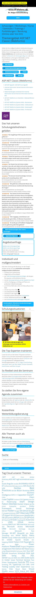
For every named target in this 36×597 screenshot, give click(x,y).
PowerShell (15, 546)
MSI (27, 533)
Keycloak (7, 520)
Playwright (28, 542)
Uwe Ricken (5, 364)
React (27, 548)
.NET (4, 477)
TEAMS (13, 560)
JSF (25, 517)
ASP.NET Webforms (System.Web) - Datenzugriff (18, 107)
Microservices (22, 524)
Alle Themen (8, 64)
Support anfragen (10, 450)
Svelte (27, 557)
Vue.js (22, 571)
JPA (18, 518)
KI (11, 519)
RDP (23, 549)
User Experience (23, 566)
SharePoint (13, 553)
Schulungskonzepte (16, 376)
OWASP (11, 542)
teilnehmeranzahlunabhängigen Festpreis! (18, 299)
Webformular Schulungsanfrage (11, 246)
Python (18, 548)
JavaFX (22, 515)
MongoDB (20, 533)
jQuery (22, 518)
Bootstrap (26, 490)
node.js (24, 537)
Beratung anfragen (24, 446)
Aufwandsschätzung (10, 486)
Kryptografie (21, 520)
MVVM (18, 535)
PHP (21, 542)
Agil (17, 479)
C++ (15, 495)
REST (24, 551)
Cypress (25, 499)
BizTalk (14, 491)
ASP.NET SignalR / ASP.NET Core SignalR (16, 85)
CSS (20, 499)
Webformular (5, 425)
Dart (30, 499)
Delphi (22, 501)
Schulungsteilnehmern (14, 127)
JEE (6, 517)
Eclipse (26, 504)
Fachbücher (26, 358)
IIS (12, 515)
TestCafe (21, 562)
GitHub (25, 511)
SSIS (19, 558)
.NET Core (18, 477)
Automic (20, 486)
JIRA (15, 517)
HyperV (7, 515)
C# (12, 495)
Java (18, 515)
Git (21, 510)
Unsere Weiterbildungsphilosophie (14, 68)
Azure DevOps (18, 486)
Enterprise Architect (17, 506)
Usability (12, 567)
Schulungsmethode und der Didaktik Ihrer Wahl (21, 280)
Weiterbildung (26, 441)
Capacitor (22, 495)
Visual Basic (20, 569)
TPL (10, 564)
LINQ (10, 522)
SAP (32, 551)
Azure (29, 486)
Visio (11, 569)
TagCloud (16, 400)
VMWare (11, 571)
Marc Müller (18, 364)
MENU (18, 18)
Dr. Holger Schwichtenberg (25, 362)
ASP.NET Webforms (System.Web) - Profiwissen (18, 109)
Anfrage (25, 5)
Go (29, 510)
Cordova (16, 499)
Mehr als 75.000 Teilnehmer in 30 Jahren (14, 3)
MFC (14, 524)
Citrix (3, 497)
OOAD (9, 540)
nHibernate (17, 538)
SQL (23, 555)
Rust (28, 551)
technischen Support (9, 446)
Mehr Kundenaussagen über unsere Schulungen (15, 230)
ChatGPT (30, 495)
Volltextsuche (28, 400)
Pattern (17, 542)
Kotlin (15, 520)
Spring (14, 556)
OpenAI (18, 540)
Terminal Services (23, 560)
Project (23, 547)
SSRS (22, 558)
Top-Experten (8, 75)
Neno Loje (11, 364)
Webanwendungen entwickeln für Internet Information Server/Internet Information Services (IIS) (19, 93)
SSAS (15, 558)
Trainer (8, 356)
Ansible (16, 484)
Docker (20, 504)
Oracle (26, 540)
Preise (23, 72)
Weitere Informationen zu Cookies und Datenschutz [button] (16, 586)
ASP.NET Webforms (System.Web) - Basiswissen (18, 102)
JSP (28, 517)
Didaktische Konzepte (11, 72)
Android (26, 479)
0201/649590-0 (8, 5)
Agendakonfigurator (11, 236)
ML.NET (13, 533)
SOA (28, 553)
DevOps (13, 503)
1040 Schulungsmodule (8, 378)
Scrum (5, 553)
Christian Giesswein (27, 364)
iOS (14, 515)
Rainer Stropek (16, 366)
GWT (18, 513)
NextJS (10, 538)
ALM (21, 479)
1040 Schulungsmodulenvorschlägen (16, 276)
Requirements (11, 551)
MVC (12, 535)
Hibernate (24, 513)
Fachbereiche (10, 56)
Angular (10, 483)
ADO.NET (12, 479)
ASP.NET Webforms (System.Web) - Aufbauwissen (19, 105)
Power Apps (18, 543)
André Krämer (6, 366)
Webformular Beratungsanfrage (11, 248)
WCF (27, 571)
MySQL (24, 535)
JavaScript (29, 515)
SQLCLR (10, 558)
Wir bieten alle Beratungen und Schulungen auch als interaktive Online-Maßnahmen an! (14, 344)
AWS (24, 486)
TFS (27, 562)
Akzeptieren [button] (18, 592)
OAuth (30, 538)
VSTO (17, 571)
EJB (30, 504)
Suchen (6, 468)
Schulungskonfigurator (22, 56)
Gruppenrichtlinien (9, 513)
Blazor (19, 490)
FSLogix (16, 511)
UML (28, 564)
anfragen (21, 402)
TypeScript (17, 564)
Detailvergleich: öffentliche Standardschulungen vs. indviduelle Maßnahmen (17, 304)
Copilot (10, 499)
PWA (13, 549)
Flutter (11, 510)
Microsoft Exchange (17, 529)
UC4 (23, 565)
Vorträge (4, 360)
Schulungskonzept (7, 420)
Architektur (24, 483)
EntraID (18, 508)
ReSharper (19, 551)
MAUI (10, 524)
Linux (20, 521)
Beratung (12, 443)
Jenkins (10, 518)
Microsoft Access (15, 526)
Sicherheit (21, 553)
